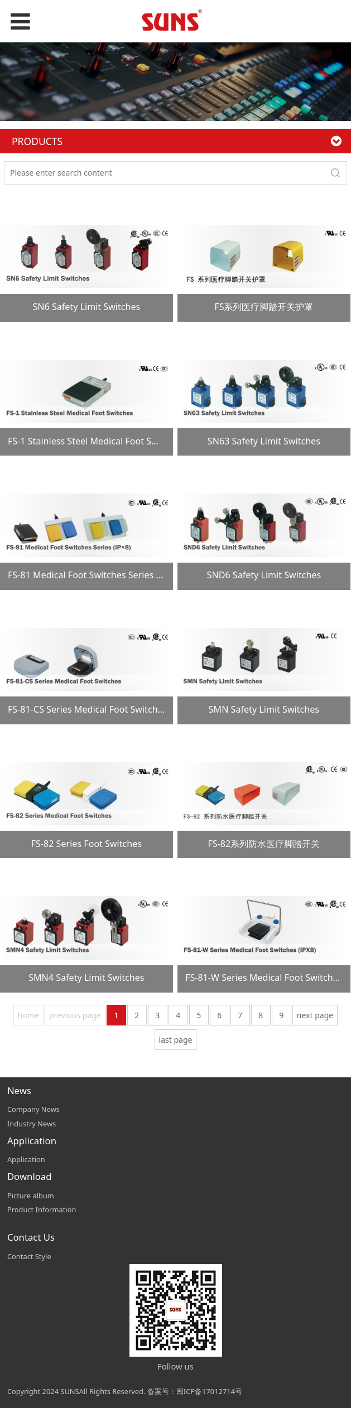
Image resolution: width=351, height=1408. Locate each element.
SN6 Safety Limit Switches (86, 307)
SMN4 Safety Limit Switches (86, 977)
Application (26, 1159)
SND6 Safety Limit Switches (264, 575)
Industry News (31, 1124)
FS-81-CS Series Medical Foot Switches (87, 709)
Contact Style (29, 1256)
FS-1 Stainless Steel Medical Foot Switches (95, 441)
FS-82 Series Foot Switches (86, 844)
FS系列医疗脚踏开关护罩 (263, 307)
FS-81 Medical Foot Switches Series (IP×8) (94, 575)
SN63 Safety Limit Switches (264, 441)
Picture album (30, 1196)
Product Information (41, 1209)
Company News (33, 1109)
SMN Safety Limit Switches (264, 709)
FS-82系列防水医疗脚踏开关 (264, 844)
